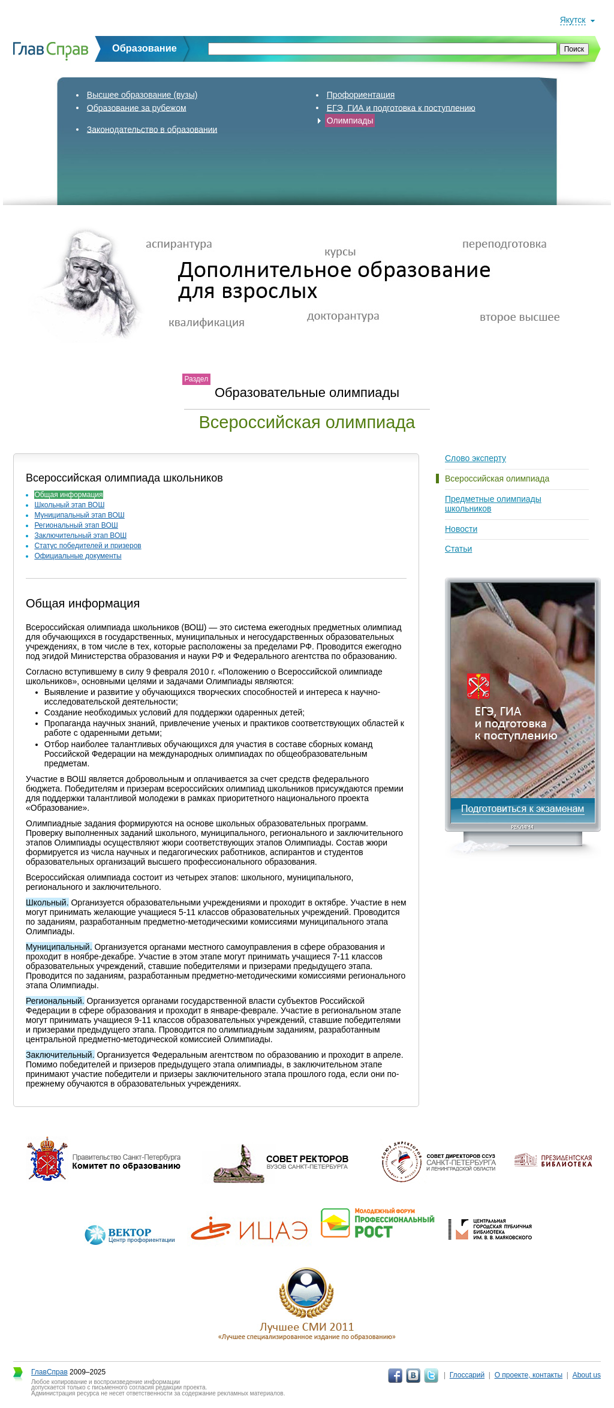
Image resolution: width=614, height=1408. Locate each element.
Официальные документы (77, 556)
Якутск (573, 20)
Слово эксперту (475, 458)
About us (587, 1375)
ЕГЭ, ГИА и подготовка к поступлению (401, 107)
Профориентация (361, 95)
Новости (461, 529)
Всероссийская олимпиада (497, 478)
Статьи (458, 548)
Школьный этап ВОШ (69, 505)
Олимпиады (350, 120)
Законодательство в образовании (152, 129)
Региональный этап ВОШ (76, 525)
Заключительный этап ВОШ (80, 535)
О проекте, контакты (529, 1375)
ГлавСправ (49, 1372)
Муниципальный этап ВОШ (79, 515)
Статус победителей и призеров (87, 545)
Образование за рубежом (136, 107)
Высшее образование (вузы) (142, 95)
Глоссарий (467, 1375)
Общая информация (68, 495)
